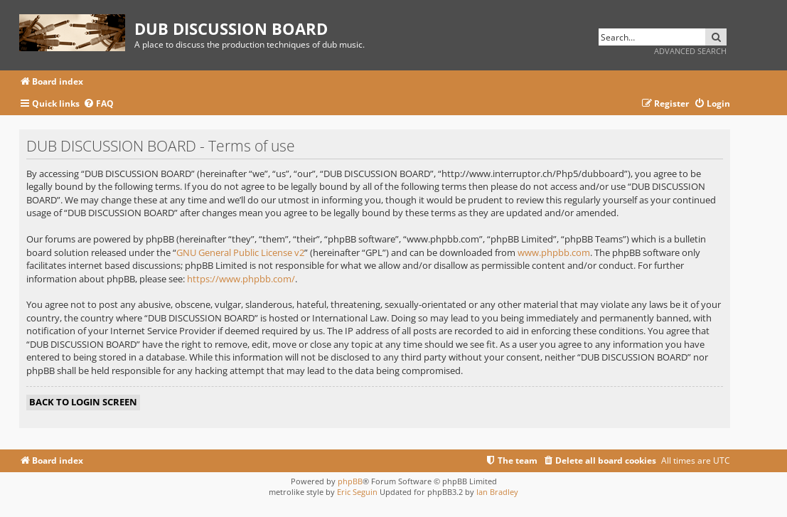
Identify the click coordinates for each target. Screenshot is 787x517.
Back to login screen (83, 401)
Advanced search (690, 51)
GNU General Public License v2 (240, 252)
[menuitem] (98, 104)
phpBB (350, 481)
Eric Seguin (357, 491)
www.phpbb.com (554, 252)
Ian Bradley (497, 491)
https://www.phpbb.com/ (241, 278)
